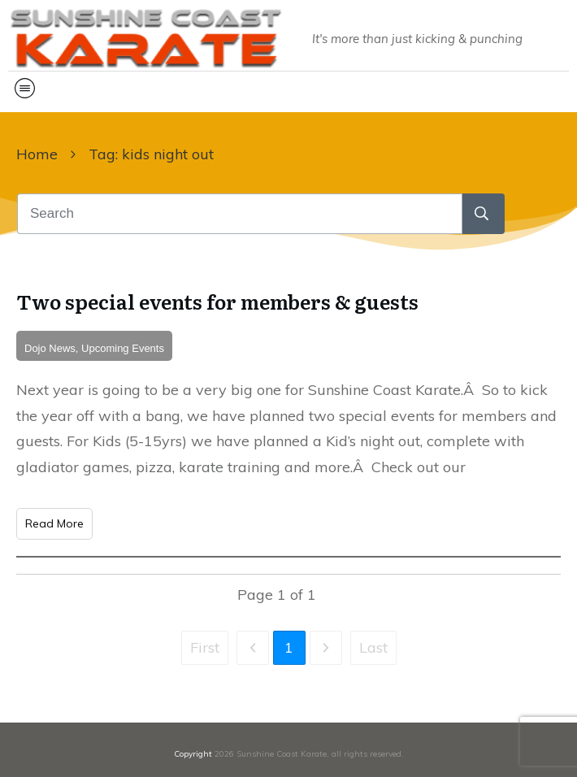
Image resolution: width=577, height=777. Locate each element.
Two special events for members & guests (217, 301)
